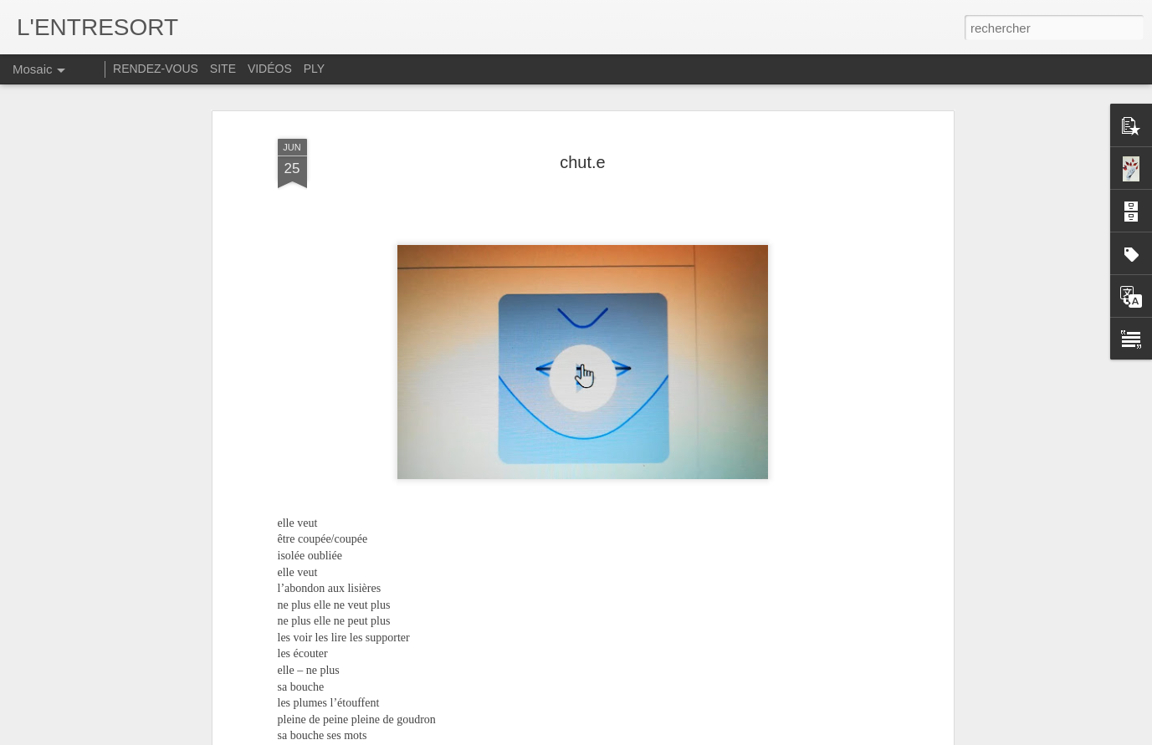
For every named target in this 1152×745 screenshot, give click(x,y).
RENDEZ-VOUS (155, 68)
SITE (223, 68)
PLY (314, 68)
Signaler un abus (843, 736)
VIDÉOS (271, 68)
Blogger (788, 736)
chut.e (582, 97)
